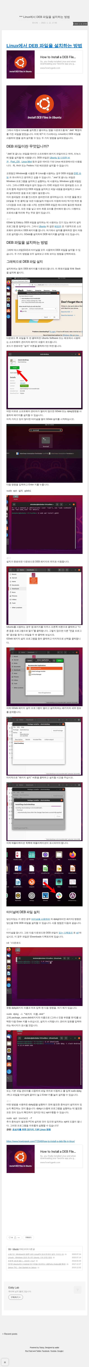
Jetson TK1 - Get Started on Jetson (22, 1279)
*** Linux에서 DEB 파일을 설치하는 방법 (44, 16)
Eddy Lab (13, 1299)
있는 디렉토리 (66, 938)
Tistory (41, 1360)
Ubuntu (42, 232)
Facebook (45, 1363)
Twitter (38, 1363)
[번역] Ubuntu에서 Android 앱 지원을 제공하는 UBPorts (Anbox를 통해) (37, 1276)
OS (9, 1261)
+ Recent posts (9, 1346)
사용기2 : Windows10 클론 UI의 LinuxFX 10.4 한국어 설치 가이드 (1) (36, 1266)
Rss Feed (28, 1363)
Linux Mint (27, 167)
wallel (57, 1360)
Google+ (60, 1363)
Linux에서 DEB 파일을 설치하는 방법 (44, 45)
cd (77, 938)
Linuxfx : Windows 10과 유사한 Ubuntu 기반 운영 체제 (30, 1270)
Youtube (53, 1363)
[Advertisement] (44, 1216)
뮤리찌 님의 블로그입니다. (19, 1303)
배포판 (58, 232)
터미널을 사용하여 (40, 925)
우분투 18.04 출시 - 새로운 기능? (21, 1273)
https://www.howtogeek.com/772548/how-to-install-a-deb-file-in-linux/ (40, 1148)
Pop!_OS (15, 167)
